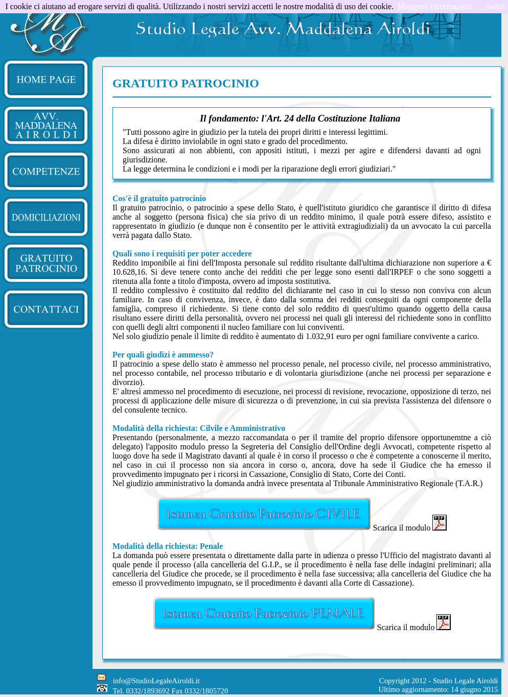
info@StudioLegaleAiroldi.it (156, 681)
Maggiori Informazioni (435, 6)
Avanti (495, 6)
